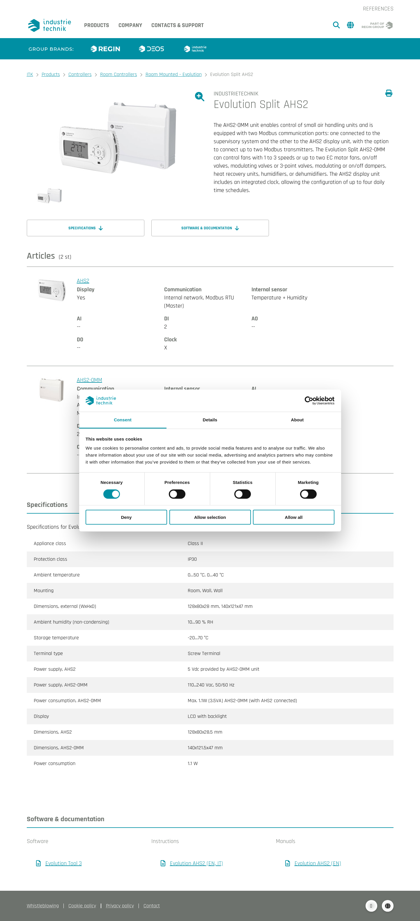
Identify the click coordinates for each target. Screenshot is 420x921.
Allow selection (210, 517)
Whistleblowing (43, 905)
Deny (126, 517)
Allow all (294, 517)
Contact (151, 905)
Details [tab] (210, 419)
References (378, 9)
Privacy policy (120, 905)
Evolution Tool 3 (63, 863)
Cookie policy (82, 905)
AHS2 (83, 281)
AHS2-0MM (89, 380)
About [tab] (297, 419)
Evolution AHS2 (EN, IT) (196, 863)
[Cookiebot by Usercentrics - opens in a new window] (308, 400)
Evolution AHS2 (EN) (318, 863)
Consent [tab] (123, 419)
